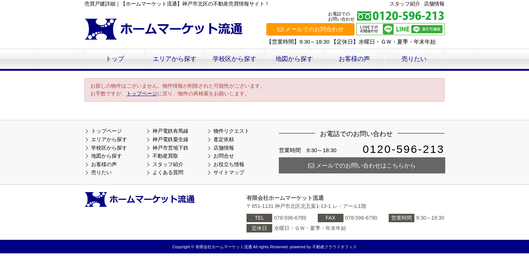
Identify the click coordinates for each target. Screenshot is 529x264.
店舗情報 (434, 4)
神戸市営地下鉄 (170, 148)
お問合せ (223, 156)
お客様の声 (354, 58)
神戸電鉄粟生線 (170, 139)
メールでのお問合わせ (310, 29)
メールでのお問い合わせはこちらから (362, 165)
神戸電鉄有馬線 (170, 131)
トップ (114, 58)
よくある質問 (167, 172)
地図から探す (294, 58)
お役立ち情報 (228, 164)
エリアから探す (175, 58)
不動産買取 (165, 156)
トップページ (141, 93)
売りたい (414, 58)
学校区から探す (234, 58)
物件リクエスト (231, 131)
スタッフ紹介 (404, 4)
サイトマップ (228, 172)
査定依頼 (223, 139)
